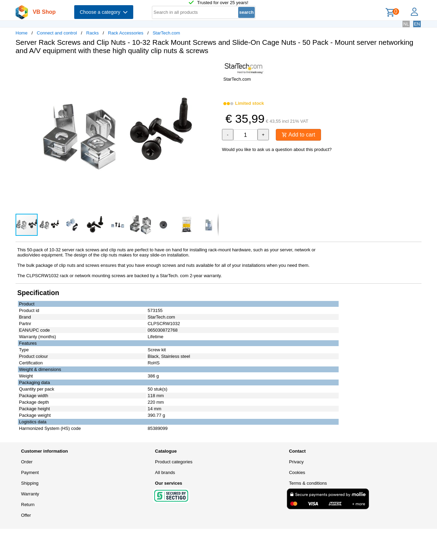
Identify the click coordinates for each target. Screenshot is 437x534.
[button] (212, 67)
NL (406, 24)
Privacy (296, 461)
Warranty (30, 493)
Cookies (297, 472)
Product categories (173, 461)
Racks (92, 33)
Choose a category (104, 12)
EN (417, 24)
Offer (26, 515)
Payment (30, 472)
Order (26, 461)
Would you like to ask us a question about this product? (277, 149)
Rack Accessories (126, 33)
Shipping (30, 483)
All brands (165, 472)
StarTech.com (166, 33)
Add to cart (298, 135)
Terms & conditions (308, 483)
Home (22, 33)
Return (28, 504)
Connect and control (57, 33)
